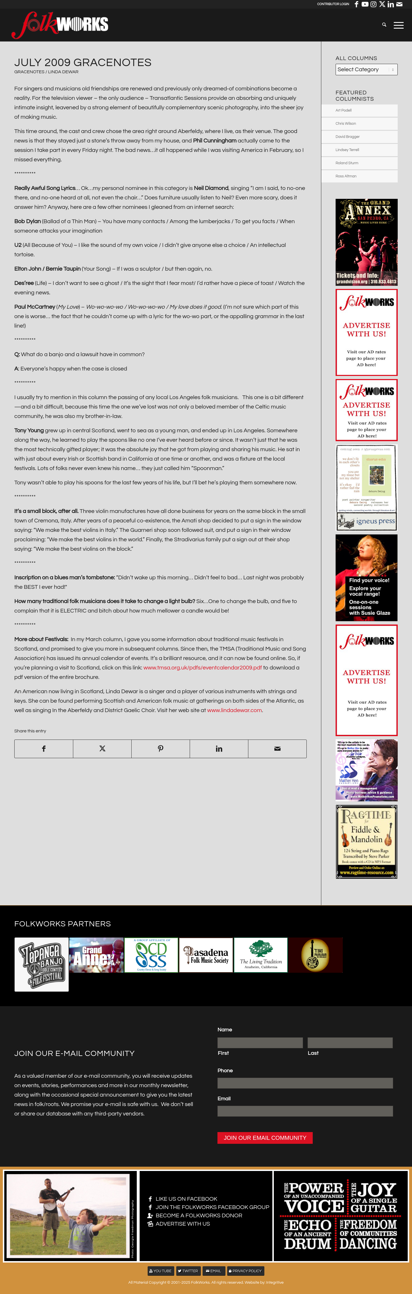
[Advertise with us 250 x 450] (367, 734)
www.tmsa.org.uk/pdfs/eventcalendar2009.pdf (202, 668)
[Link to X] (382, 4)
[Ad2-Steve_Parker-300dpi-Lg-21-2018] (367, 877)
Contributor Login (333, 4)
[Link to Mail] (399, 4)
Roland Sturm (347, 163)
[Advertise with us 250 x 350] (367, 374)
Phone (225, 1070)
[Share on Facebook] (44, 749)
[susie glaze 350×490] (367, 620)
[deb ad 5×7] (367, 529)
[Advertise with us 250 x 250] (367, 439)
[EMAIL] (214, 1271)
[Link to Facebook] (356, 4)
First (223, 1053)
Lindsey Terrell (347, 150)
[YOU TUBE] (161, 1271)
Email (224, 1098)
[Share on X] (102, 749)
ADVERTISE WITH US (183, 1224)
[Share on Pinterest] (161, 749)
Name (224, 1030)
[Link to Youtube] (365, 4)
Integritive (275, 1283)
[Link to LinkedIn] (391, 4)
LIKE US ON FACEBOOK (186, 1199)
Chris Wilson (346, 124)
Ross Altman (346, 176)
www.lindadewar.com (234, 710)
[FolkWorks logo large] (59, 25)
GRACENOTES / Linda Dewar (46, 72)
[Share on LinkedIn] (219, 749)
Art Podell (344, 110)
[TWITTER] (188, 1271)
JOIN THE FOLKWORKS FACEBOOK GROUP (212, 1207)
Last (313, 1053)
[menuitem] (384, 25)
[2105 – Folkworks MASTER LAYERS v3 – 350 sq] (367, 799)
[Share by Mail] (277, 749)
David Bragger (348, 137)
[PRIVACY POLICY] (245, 1271)
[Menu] (397, 25)
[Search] (384, 25)
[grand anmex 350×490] (367, 284)
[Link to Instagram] (373, 4)
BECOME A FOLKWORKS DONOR (199, 1215)
